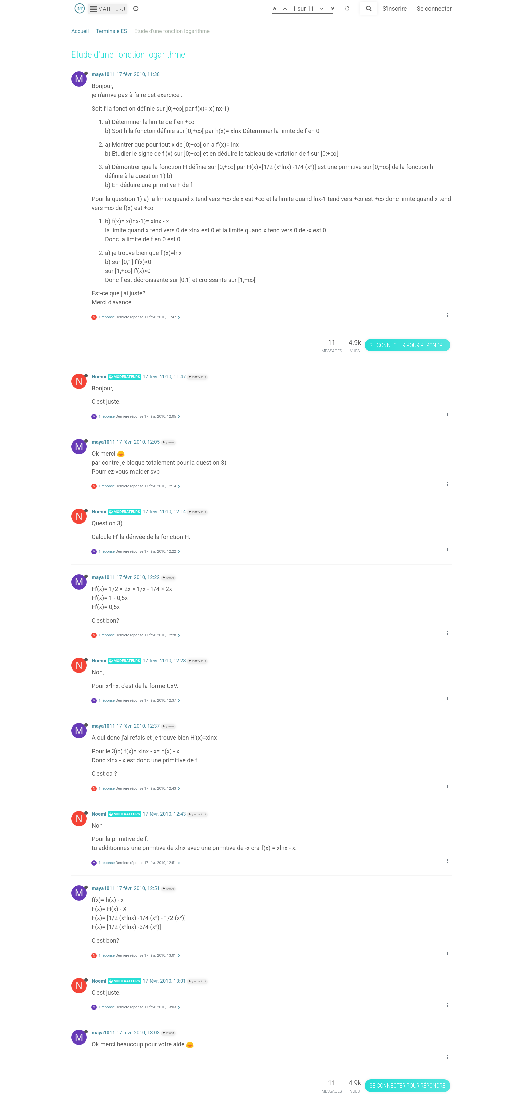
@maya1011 (197, 377)
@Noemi (168, 442)
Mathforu (107, 8)
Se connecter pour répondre (407, 345)
